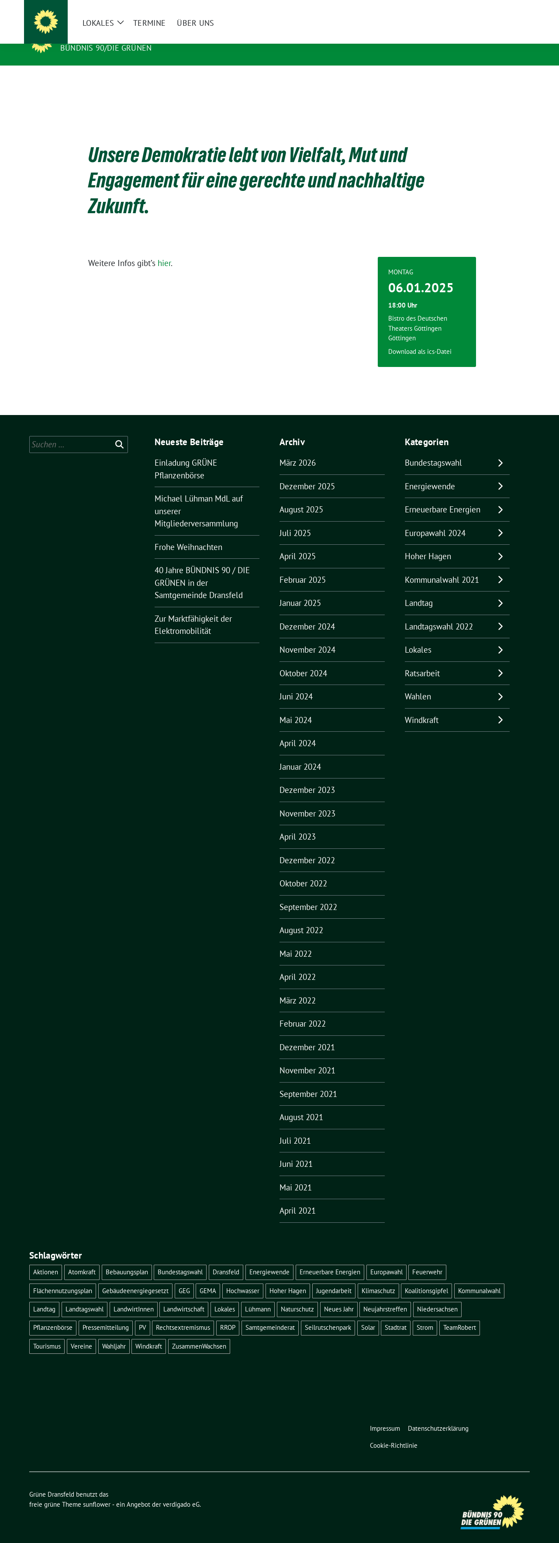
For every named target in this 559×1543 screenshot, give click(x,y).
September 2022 (308, 893)
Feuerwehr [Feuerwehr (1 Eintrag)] (427, 1258)
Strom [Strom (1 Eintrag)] (425, 1314)
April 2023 (298, 823)
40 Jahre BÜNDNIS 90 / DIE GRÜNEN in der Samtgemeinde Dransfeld (202, 569)
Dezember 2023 (307, 776)
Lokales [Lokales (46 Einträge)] (224, 1295)
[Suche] (502, 8)
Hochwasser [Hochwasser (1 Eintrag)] (242, 1277)
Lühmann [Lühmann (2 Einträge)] (258, 1295)
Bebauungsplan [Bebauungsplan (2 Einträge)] (127, 1258)
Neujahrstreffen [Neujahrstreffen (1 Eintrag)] (385, 1295)
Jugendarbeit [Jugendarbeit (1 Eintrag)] (334, 1277)
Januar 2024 (300, 753)
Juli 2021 (295, 1127)
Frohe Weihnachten (188, 533)
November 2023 (307, 800)
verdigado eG (181, 1491)
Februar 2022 (303, 1010)
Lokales (418, 636)
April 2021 (298, 1197)
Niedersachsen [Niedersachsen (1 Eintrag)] (437, 1295)
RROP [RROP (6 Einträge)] (227, 1314)
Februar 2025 (303, 566)
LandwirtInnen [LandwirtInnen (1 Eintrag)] (134, 1295)
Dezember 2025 (307, 472)
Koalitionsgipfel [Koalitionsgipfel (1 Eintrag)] (426, 1277)
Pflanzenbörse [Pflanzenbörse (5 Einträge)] (52, 1314)
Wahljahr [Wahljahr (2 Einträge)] (114, 1333)
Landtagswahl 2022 (439, 613)
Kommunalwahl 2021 (442, 566)
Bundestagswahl (433, 449)
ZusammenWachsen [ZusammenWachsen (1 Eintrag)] (199, 1333)
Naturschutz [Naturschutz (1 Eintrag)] (297, 1295)
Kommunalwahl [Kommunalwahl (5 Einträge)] (479, 1277)
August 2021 (301, 1103)
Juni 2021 (296, 1150)
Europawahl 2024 (435, 519)
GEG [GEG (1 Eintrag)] (184, 1277)
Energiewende (430, 472)
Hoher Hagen (428, 542)
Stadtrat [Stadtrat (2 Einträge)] (396, 1314)
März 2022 (298, 987)
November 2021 (307, 1057)
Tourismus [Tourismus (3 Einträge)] (47, 1333)
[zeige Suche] (514, 8)
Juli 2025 (295, 519)
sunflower (96, 1491)
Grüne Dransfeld (101, 35)
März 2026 (298, 449)
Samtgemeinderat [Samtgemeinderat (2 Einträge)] (270, 1314)
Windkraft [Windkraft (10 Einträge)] (148, 1333)
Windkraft (421, 706)
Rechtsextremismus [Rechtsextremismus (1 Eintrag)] (183, 1314)
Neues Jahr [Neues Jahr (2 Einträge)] (339, 1295)
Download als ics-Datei (420, 338)
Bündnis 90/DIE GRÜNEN (106, 48)
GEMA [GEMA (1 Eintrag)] (208, 1277)
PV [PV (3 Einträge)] (142, 1314)
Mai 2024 (296, 706)
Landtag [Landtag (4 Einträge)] (44, 1295)
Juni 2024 (296, 683)
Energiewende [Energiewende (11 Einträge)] (269, 1258)
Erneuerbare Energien (442, 496)
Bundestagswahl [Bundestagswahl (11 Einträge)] (180, 1258)
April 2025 (298, 542)
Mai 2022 (296, 940)
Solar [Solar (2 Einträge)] (368, 1314)
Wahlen (418, 683)
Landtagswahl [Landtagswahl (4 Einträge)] (85, 1295)
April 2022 (298, 963)
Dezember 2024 (307, 613)
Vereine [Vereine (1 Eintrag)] (81, 1333)
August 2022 (301, 916)
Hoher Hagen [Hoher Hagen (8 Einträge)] (287, 1277)
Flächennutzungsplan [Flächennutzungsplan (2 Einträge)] (62, 1277)
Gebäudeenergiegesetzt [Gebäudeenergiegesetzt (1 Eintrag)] (135, 1277)
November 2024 (307, 636)
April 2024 (298, 729)
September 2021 (308, 1080)
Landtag (419, 589)
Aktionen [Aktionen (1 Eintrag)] (45, 1258)
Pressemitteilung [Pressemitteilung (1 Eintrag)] (106, 1314)
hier (164, 249)
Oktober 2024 (303, 659)
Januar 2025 (300, 589)
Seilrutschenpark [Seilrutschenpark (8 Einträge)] (328, 1314)
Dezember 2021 (307, 1033)
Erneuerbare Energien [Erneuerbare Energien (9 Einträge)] (330, 1258)
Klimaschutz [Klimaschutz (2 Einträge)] (378, 1277)
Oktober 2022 (303, 870)
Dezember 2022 (307, 846)
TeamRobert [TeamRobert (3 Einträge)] (459, 1314)
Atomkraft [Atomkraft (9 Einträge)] (82, 1258)
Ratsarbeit (422, 659)
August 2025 (301, 496)
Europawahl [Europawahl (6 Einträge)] (386, 1258)
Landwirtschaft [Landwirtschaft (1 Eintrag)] (183, 1295)
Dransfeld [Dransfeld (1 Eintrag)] (226, 1258)
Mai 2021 (296, 1174)
